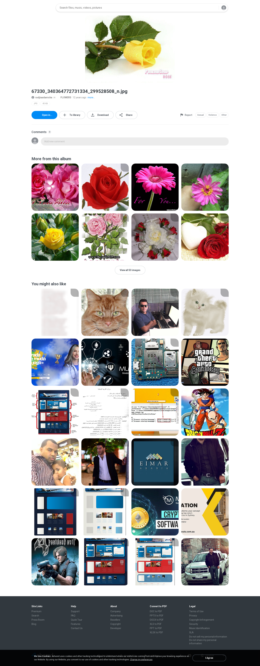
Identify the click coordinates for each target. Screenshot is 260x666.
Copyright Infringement (201, 619)
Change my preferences (141, 659)
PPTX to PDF (156, 615)
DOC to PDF (156, 611)
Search (35, 615)
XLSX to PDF (156, 632)
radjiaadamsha (42, 97)
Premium (36, 611)
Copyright (115, 624)
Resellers (115, 619)
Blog (34, 624)
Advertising (116, 615)
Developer (115, 628)
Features (75, 624)
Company (115, 611)
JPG (35, 103)
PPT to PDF (156, 628)
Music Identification (199, 628)
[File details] (55, 187)
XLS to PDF (155, 624)
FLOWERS (64, 97)
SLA (191, 632)
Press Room (38, 619)
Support (75, 611)
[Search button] (214, 8)
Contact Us (77, 628)
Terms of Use (196, 611)
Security (193, 624)
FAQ (73, 615)
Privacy (193, 615)
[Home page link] (42, 7)
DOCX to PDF (156, 619)
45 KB (45, 103)
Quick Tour (76, 619)
